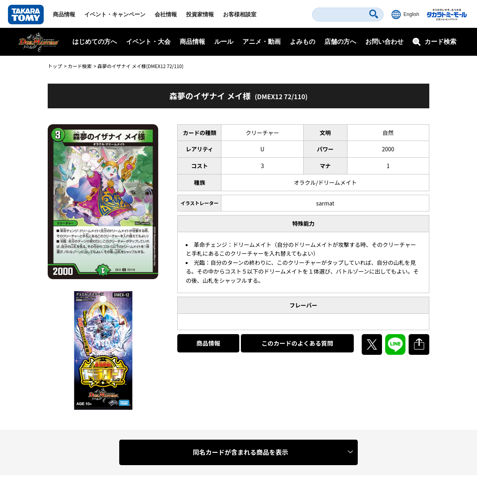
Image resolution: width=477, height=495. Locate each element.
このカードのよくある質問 (297, 343)
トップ (55, 66)
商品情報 (64, 14)
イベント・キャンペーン (114, 14)
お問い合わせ (384, 41)
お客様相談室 (239, 14)
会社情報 (166, 14)
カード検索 (79, 66)
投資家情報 (200, 14)
